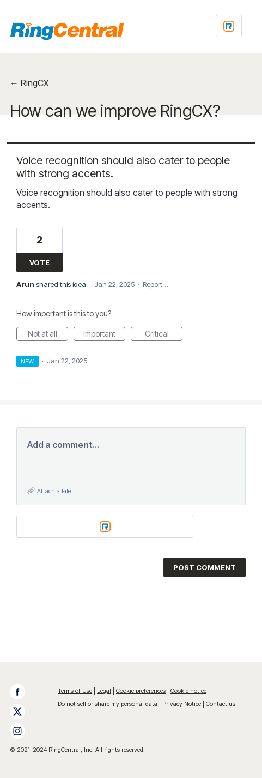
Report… (155, 284)
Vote (39, 262)
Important (104, 335)
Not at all (48, 335)
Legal (104, 691)
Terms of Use (75, 691)
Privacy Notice (181, 704)
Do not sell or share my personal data (108, 704)
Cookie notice (188, 691)
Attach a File (54, 491)
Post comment (204, 567)
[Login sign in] (229, 26)
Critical (164, 335)
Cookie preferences (141, 691)
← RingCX (29, 82)
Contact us (220, 704)
